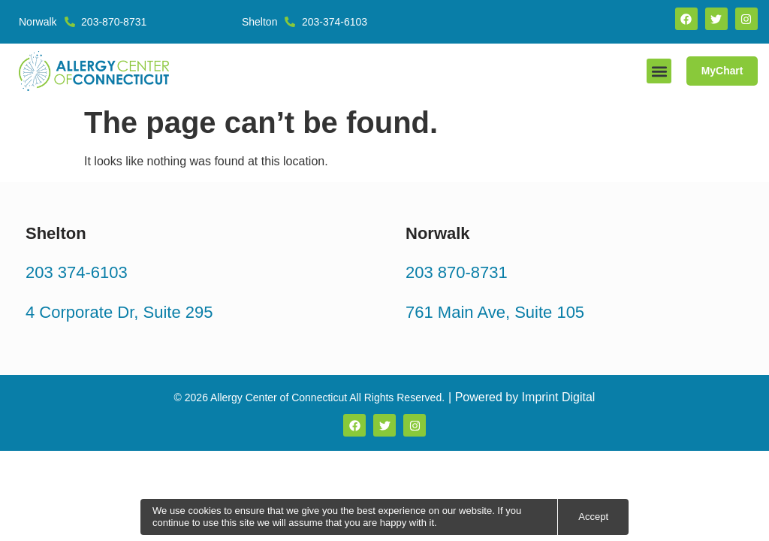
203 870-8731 (457, 272)
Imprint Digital (559, 397)
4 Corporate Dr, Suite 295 (119, 311)
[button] (658, 71)
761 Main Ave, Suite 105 (495, 311)
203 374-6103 (77, 272)
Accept (593, 516)
